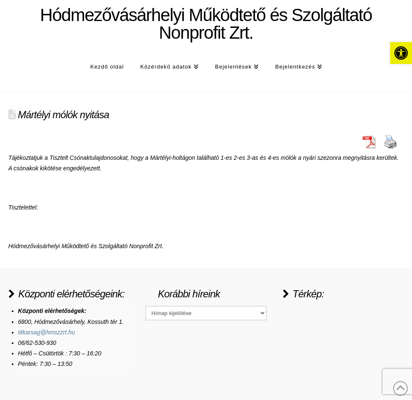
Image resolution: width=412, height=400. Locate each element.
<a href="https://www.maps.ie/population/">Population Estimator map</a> (346, 337)
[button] (401, 53)
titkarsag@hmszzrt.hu (46, 332)
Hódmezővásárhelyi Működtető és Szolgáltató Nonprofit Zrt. (206, 24)
